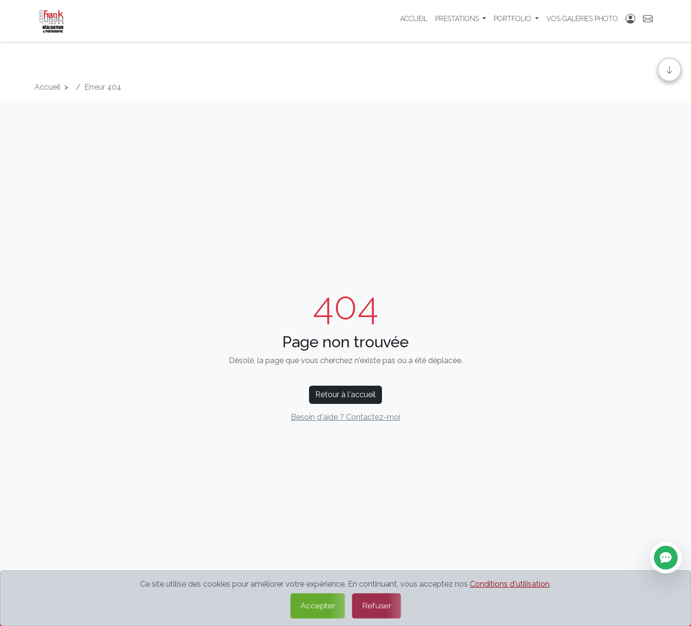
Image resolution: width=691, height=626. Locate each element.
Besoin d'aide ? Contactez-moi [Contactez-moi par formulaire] (345, 417)
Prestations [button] (458, 21)
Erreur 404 (102, 87)
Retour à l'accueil (345, 394)
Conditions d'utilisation (509, 584)
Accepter (317, 606)
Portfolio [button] (513, 21)
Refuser (376, 606)
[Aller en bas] (669, 70)
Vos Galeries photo (582, 21)
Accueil (414, 21)
